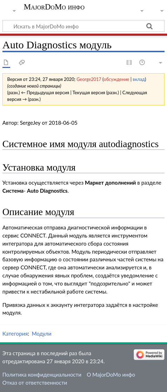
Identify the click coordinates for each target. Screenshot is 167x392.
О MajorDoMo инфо (111, 374)
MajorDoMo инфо (54, 7)
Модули (41, 333)
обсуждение (116, 79)
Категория (15, 333)
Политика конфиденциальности (41, 374)
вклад (139, 79)
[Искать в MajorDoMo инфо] (83, 26)
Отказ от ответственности (34, 382)
